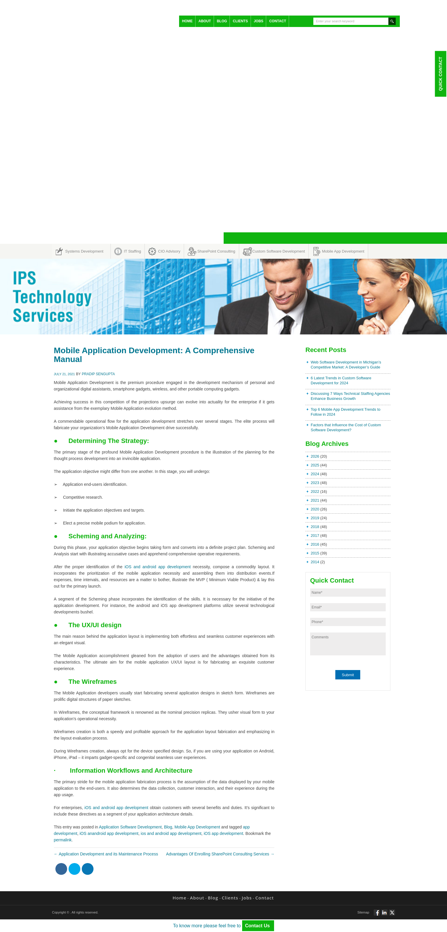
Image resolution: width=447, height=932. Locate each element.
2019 (315, 518)
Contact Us (258, 925)
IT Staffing (132, 251)
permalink (63, 840)
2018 (315, 527)
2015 (315, 553)
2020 (315, 509)
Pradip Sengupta (98, 374)
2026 (315, 456)
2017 (315, 535)
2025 (315, 465)
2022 (315, 491)
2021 (315, 500)
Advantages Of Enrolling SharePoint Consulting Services (220, 854)
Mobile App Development (343, 251)
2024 (315, 474)
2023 (315, 483)
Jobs (259, 21)
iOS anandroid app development (108, 833)
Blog (222, 21)
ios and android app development (171, 833)
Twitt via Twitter (392, 915)
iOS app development (223, 833)
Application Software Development (130, 827)
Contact (277, 21)
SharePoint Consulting (216, 251)
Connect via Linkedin (384, 915)
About (204, 21)
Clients (240, 21)
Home (187, 21)
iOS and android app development (158, 566)
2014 (315, 562)
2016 (315, 544)
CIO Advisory (169, 251)
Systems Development (84, 251)
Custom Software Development (278, 251)
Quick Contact (440, 74)
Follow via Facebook (377, 915)
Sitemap (363, 912)
